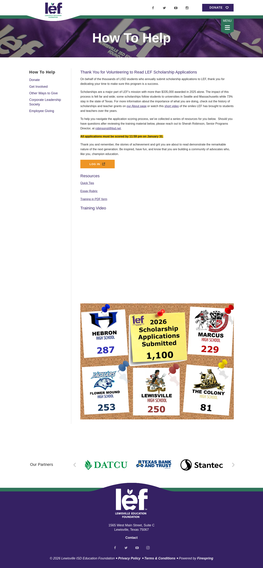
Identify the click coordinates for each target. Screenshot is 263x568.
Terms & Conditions (159, 558)
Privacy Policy (129, 558)
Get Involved (38, 86)
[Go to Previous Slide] (75, 465)
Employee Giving (41, 111)
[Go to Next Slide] (233, 465)
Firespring (205, 558)
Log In (97, 164)
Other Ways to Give (43, 93)
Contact (131, 537)
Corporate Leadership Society (45, 102)
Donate (216, 7)
